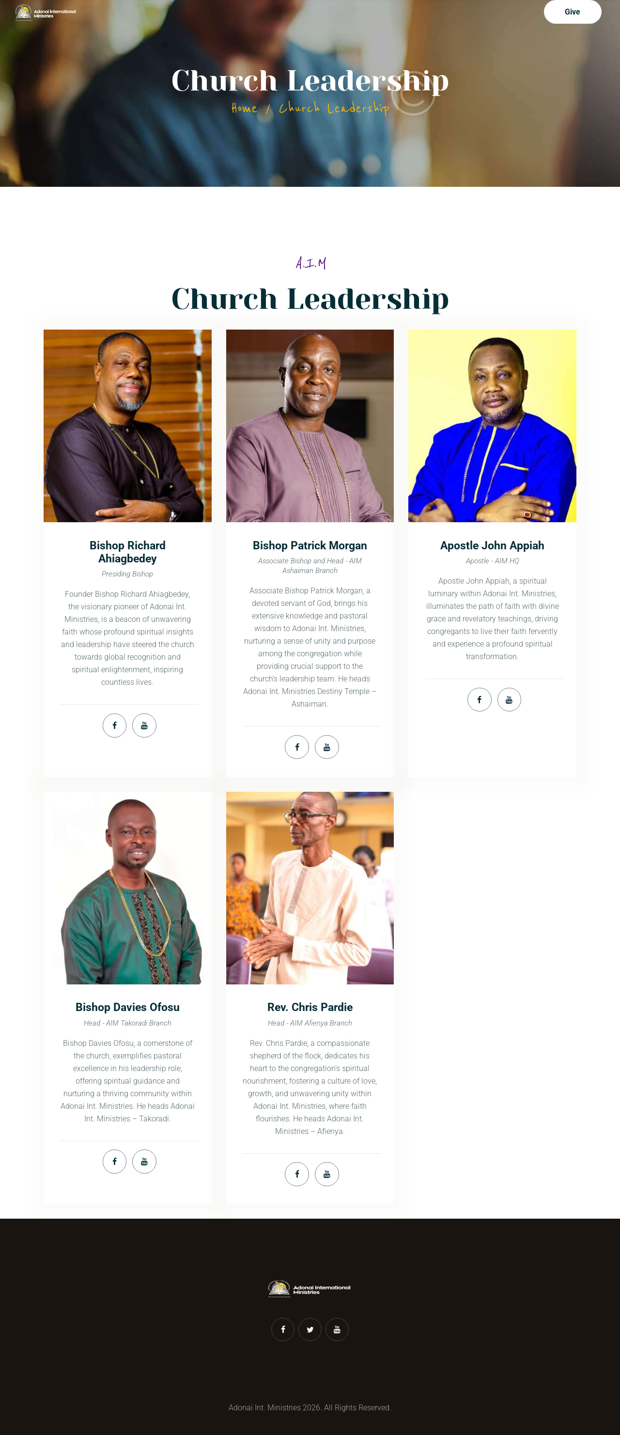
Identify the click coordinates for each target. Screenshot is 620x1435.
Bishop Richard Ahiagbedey (128, 552)
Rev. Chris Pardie (310, 1007)
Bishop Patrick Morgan (310, 545)
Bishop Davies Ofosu (128, 1007)
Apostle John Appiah (492, 545)
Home (244, 108)
